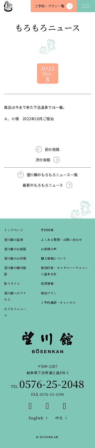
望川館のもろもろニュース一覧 (52, 174)
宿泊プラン (49, 293)
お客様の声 (49, 249)
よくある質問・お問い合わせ (61, 239)
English (36, 417)
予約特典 (47, 230)
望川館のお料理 (15, 258)
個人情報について (53, 258)
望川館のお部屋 (15, 249)
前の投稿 (52, 149)
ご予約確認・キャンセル (58, 302)
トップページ (13, 230)
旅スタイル (12, 283)
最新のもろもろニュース (43, 185)
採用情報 (47, 283)
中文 (59, 417)
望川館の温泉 (13, 239)
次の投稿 (43, 159)
